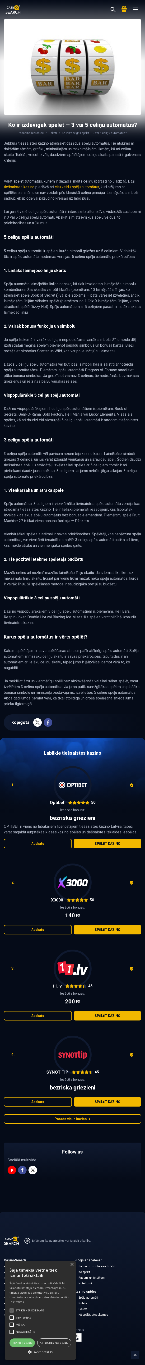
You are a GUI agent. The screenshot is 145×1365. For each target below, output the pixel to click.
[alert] (40, 1310)
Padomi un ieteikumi (92, 1277)
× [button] (72, 1265)
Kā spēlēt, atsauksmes (93, 1314)
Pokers (83, 1309)
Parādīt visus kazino (73, 1119)
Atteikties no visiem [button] (54, 1342)
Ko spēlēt (84, 1272)
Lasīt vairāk (16, 1302)
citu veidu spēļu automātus (77, 187)
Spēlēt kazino (107, 844)
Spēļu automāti (88, 1297)
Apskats (37, 844)
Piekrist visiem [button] (22, 1342)
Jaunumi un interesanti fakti (97, 1266)
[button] (40, 1352)
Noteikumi (85, 1283)
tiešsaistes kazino (19, 187)
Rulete (83, 1303)
